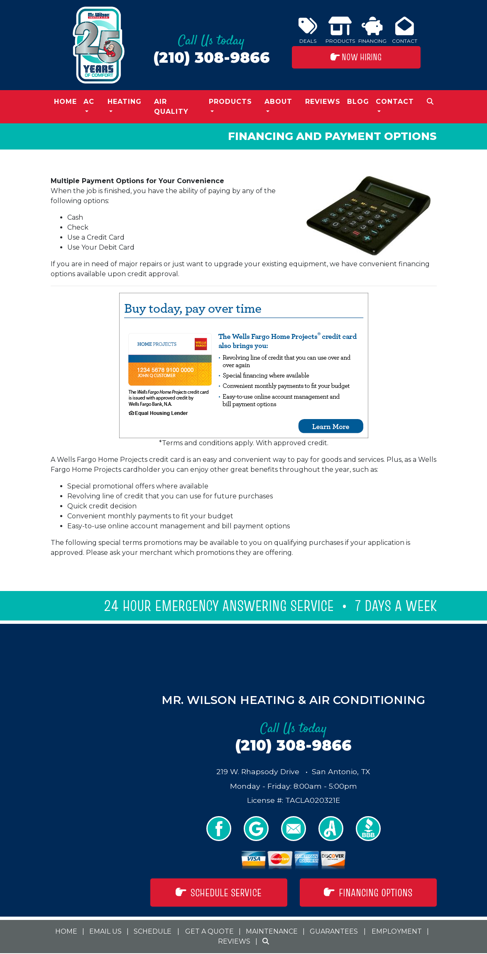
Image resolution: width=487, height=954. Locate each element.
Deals (308, 30)
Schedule (152, 931)
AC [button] (88, 101)
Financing (372, 30)
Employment (397, 931)
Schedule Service (219, 892)
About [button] (278, 101)
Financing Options (368, 892)
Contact (404, 30)
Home (65, 101)
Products (340, 30)
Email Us (105, 931)
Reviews (322, 101)
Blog (358, 101)
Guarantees (334, 931)
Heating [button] (125, 101)
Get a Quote (209, 931)
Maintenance (272, 931)
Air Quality (171, 106)
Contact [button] (395, 101)
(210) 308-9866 (211, 57)
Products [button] (230, 101)
